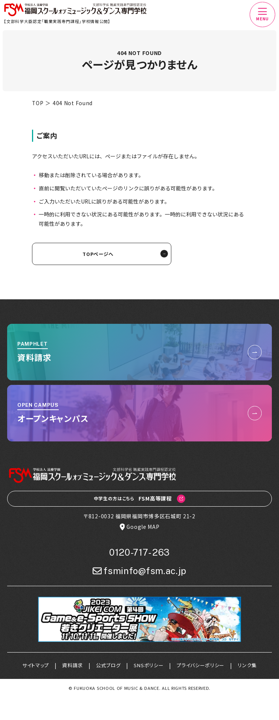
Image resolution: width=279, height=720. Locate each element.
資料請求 (71, 665)
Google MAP (140, 527)
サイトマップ (33, 665)
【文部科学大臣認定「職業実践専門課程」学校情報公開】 (57, 21)
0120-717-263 (139, 552)
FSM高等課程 (139, 499)
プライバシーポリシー (202, 665)
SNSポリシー (149, 665)
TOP (37, 103)
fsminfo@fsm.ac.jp (139, 571)
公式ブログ (107, 665)
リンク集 (249, 665)
